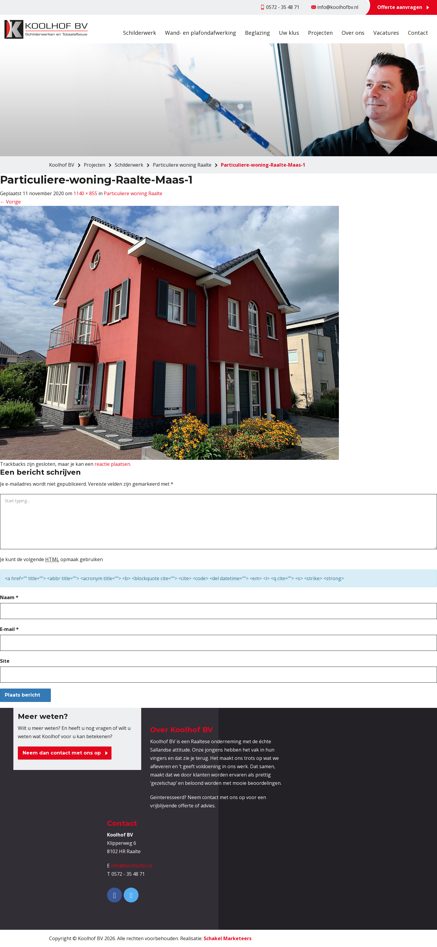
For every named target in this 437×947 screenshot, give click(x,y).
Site (5, 661)
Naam (9, 597)
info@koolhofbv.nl (131, 865)
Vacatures (386, 32)
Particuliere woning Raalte (133, 193)
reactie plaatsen (112, 464)
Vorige (10, 201)
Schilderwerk (139, 32)
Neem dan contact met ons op (62, 753)
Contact (418, 32)
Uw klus (289, 32)
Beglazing (257, 32)
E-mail (9, 629)
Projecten (320, 32)
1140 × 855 (85, 193)
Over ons (353, 32)
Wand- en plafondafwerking (200, 32)
